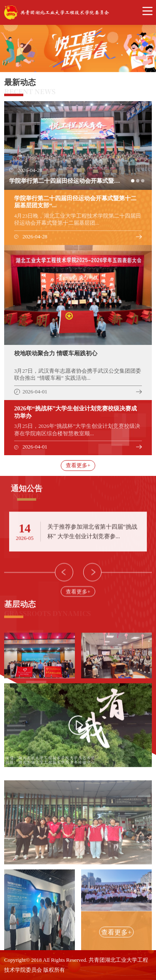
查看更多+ (78, 465)
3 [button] (145, 183)
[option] (78, 48)
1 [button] (135, 183)
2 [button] (140, 183)
